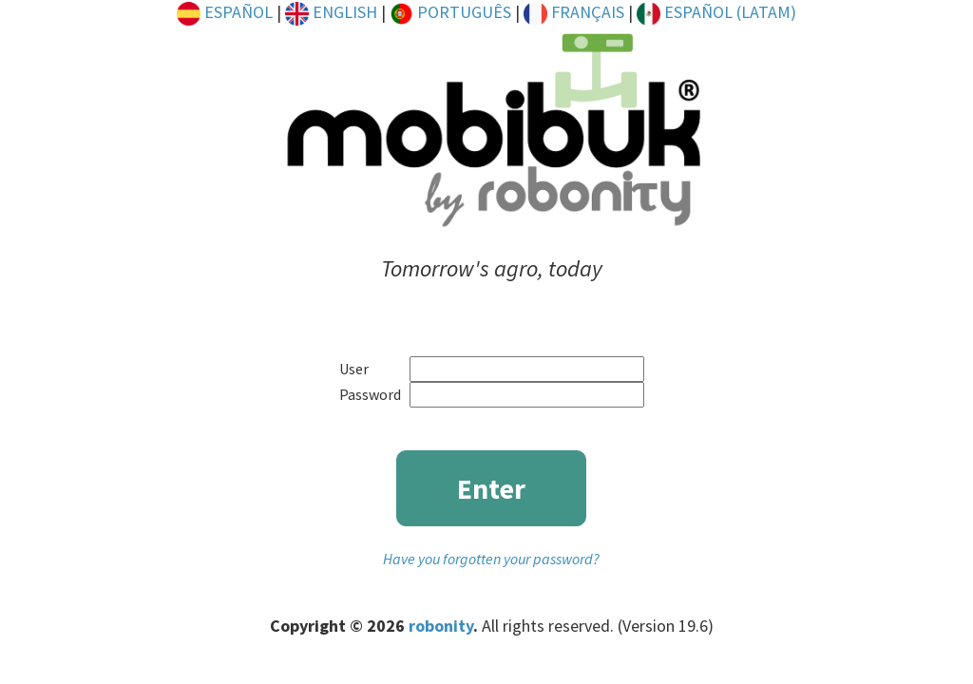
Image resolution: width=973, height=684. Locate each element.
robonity (441, 625)
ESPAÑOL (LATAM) (716, 12)
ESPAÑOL (225, 12)
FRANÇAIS (574, 12)
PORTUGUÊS (450, 12)
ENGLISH (331, 12)
